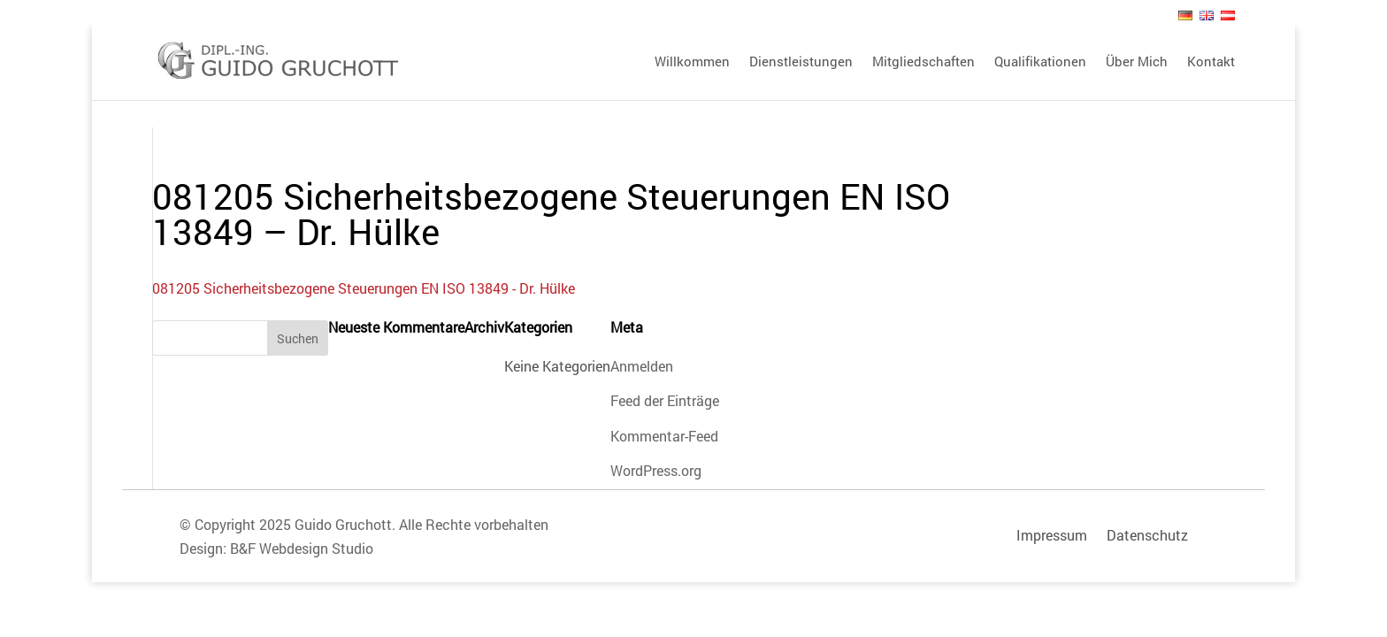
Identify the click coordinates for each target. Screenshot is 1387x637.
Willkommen (692, 62)
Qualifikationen (1040, 62)
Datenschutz (1147, 535)
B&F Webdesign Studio (301, 548)
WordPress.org (655, 470)
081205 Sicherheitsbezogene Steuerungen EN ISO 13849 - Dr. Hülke (363, 288)
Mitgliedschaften (923, 62)
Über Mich (1137, 62)
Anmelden (641, 366)
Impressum (1051, 535)
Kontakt (1211, 62)
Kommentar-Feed (664, 435)
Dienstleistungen (801, 62)
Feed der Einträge (664, 400)
